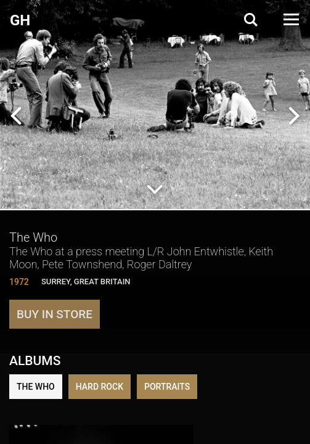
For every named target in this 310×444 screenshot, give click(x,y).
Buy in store (54, 314)
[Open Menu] (290, 19)
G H (19, 20)
